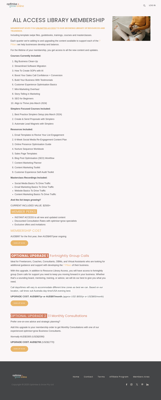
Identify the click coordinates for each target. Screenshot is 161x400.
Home (76, 376)
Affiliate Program (118, 376)
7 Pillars (67, 265)
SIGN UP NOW (19, 243)
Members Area (141, 376)
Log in (152, 5)
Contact (88, 376)
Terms (101, 376)
